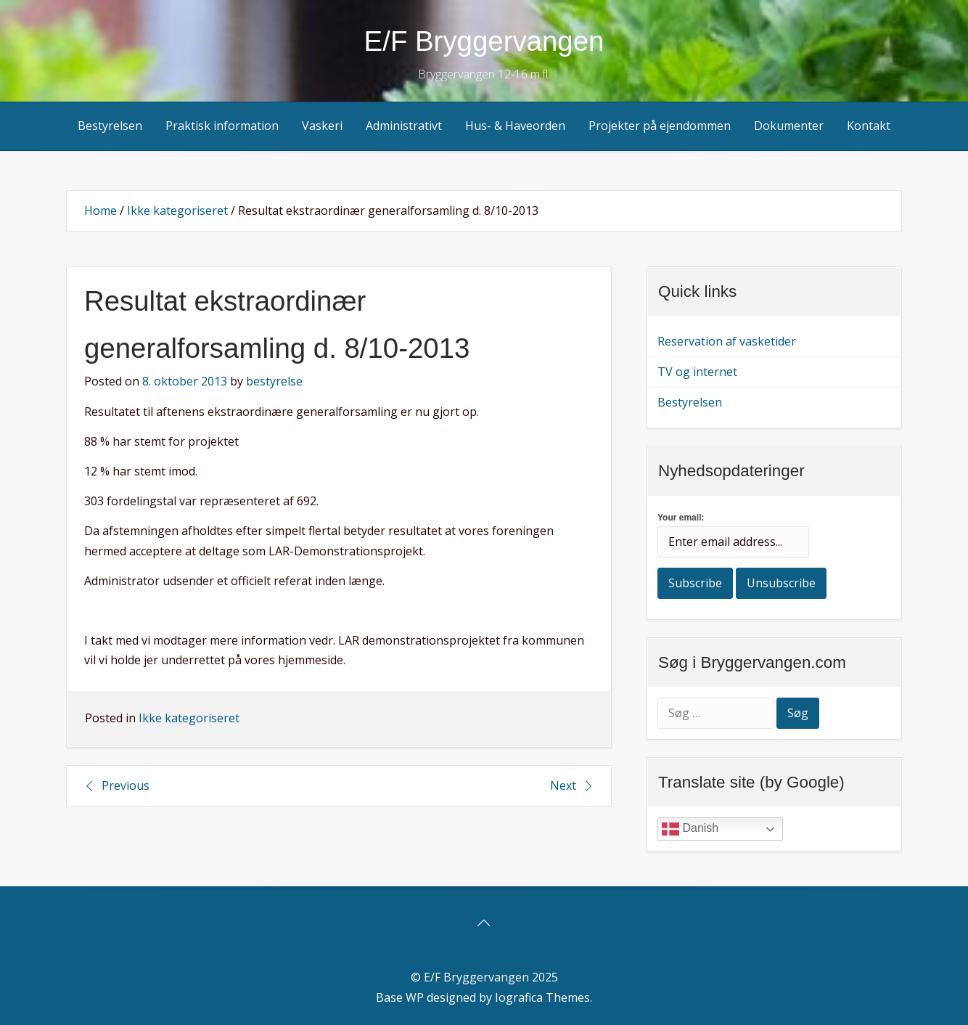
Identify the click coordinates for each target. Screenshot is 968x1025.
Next (563, 785)
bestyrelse (274, 381)
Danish (690, 829)
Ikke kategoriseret (177, 211)
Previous (125, 785)
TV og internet (697, 372)
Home (100, 211)
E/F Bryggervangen (484, 41)
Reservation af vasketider (726, 341)
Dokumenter (789, 126)
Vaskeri (322, 126)
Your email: (680, 517)
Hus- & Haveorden (515, 126)
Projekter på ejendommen (659, 126)
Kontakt (868, 126)
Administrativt (404, 126)
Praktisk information (222, 126)
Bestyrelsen (110, 126)
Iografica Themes (542, 997)
